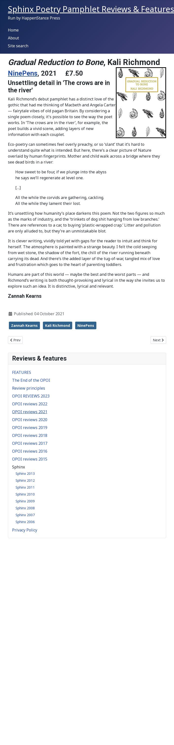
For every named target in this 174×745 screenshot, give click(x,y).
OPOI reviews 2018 (29, 435)
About (13, 38)
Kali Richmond (57, 325)
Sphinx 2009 (25, 501)
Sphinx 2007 (25, 515)
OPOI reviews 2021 (29, 411)
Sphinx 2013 (25, 473)
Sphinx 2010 (25, 494)
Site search (18, 46)
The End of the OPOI (31, 380)
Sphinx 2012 (25, 480)
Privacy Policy (24, 530)
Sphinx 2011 (25, 487)
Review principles (28, 388)
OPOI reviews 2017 (29, 443)
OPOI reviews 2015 (29, 459)
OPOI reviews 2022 (29, 404)
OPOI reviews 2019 (29, 427)
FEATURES (21, 372)
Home (13, 30)
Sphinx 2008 (25, 508)
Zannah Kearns (24, 325)
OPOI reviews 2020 (29, 419)
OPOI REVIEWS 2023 (31, 396)
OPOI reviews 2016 (29, 451)
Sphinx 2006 (25, 521)
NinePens (22, 73)
